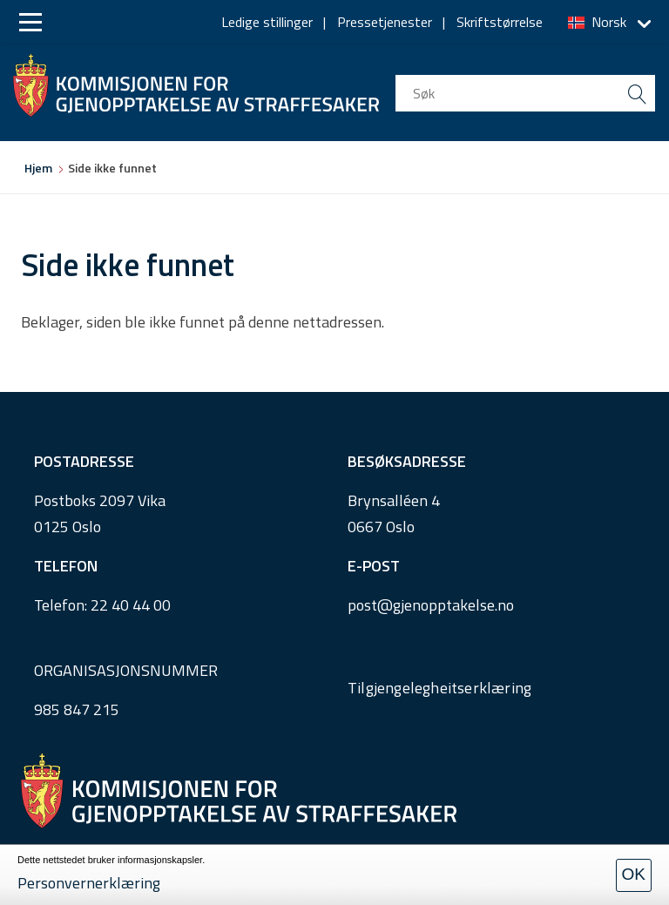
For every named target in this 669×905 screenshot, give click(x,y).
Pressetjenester (384, 21)
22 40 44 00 (131, 605)
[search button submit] (637, 93)
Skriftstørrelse (499, 21)
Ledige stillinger (267, 21)
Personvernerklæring (88, 883)
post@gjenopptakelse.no (431, 605)
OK (633, 874)
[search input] (525, 93)
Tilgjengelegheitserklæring (439, 687)
